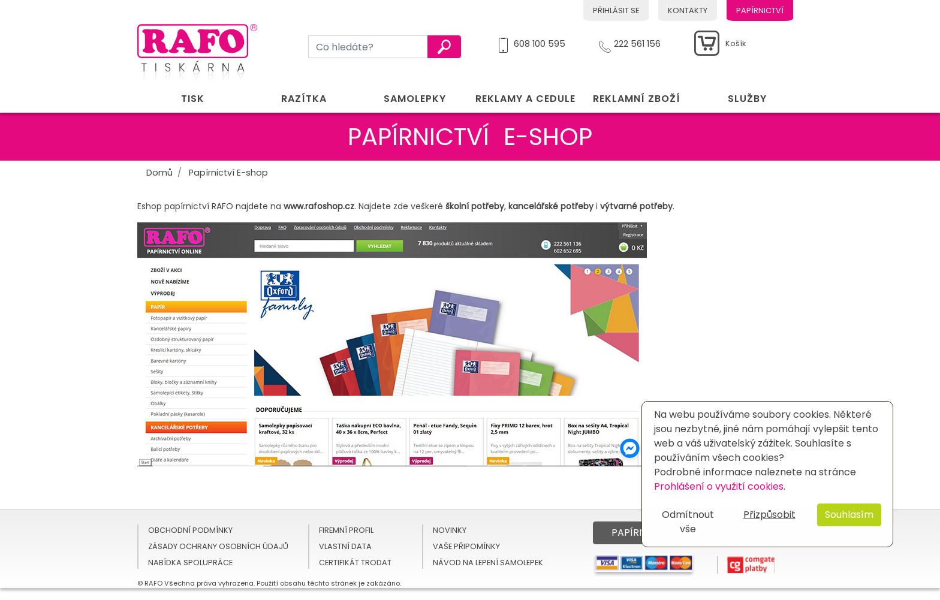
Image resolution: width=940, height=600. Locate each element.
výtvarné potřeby (636, 206)
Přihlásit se (616, 10)
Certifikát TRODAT (355, 562)
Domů (159, 173)
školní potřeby (474, 206)
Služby (747, 98)
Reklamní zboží (636, 98)
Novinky (449, 530)
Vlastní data (345, 546)
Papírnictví (760, 10)
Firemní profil (346, 530)
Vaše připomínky (466, 546)
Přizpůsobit (769, 514)
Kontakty (687, 10)
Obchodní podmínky (190, 530)
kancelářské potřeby (550, 206)
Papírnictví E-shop (228, 173)
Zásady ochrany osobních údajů (218, 546)
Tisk (192, 98)
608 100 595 (539, 42)
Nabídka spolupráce (190, 562)
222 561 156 (637, 42)
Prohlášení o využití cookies (719, 486)
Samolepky (415, 98)
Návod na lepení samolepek (488, 562)
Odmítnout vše (688, 522)
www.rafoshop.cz (319, 206)
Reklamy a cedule (525, 98)
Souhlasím (849, 514)
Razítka (304, 98)
